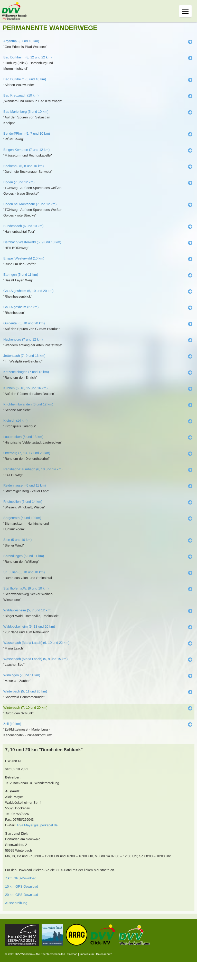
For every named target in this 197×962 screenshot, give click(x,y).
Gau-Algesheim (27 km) (21, 307)
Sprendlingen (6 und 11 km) (23, 556)
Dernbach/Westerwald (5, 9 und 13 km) (32, 242)
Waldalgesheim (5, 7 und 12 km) (27, 610)
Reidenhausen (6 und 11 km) (24, 485)
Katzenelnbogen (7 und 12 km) (26, 372)
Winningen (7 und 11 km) (21, 675)
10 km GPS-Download (21, 886)
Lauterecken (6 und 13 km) (23, 437)
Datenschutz (104, 954)
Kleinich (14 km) (15, 420)
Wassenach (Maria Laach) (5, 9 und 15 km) (35, 659)
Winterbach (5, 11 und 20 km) (25, 691)
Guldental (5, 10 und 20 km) (24, 323)
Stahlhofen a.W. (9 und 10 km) (26, 588)
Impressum (87, 954)
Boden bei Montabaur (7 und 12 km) (30, 204)
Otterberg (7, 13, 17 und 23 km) (26, 453)
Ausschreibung (16, 903)
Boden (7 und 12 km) (18, 182)
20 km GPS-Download (21, 895)
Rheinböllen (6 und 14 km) (22, 502)
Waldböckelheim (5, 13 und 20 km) (29, 626)
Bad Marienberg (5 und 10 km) (25, 112)
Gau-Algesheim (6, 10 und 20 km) (28, 291)
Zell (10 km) (12, 724)
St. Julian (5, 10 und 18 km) (24, 572)
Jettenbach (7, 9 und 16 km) (24, 356)
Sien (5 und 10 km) (17, 540)
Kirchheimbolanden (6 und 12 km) (28, 404)
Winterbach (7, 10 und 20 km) (25, 707)
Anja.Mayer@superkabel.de (37, 825)
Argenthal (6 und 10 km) (21, 41)
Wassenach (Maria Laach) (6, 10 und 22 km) (36, 643)
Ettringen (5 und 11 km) (20, 274)
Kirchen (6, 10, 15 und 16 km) (25, 388)
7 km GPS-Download (20, 878)
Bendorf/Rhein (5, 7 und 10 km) (26, 133)
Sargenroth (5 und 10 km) (22, 518)
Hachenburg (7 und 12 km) (23, 339)
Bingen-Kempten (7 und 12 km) (26, 150)
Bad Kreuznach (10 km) (21, 95)
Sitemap (72, 954)
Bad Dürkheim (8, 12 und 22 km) (27, 57)
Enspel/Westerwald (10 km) (23, 258)
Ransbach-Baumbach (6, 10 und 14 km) (32, 469)
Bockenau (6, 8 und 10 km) (23, 166)
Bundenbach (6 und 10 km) (23, 226)
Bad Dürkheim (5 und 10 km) (24, 79)
